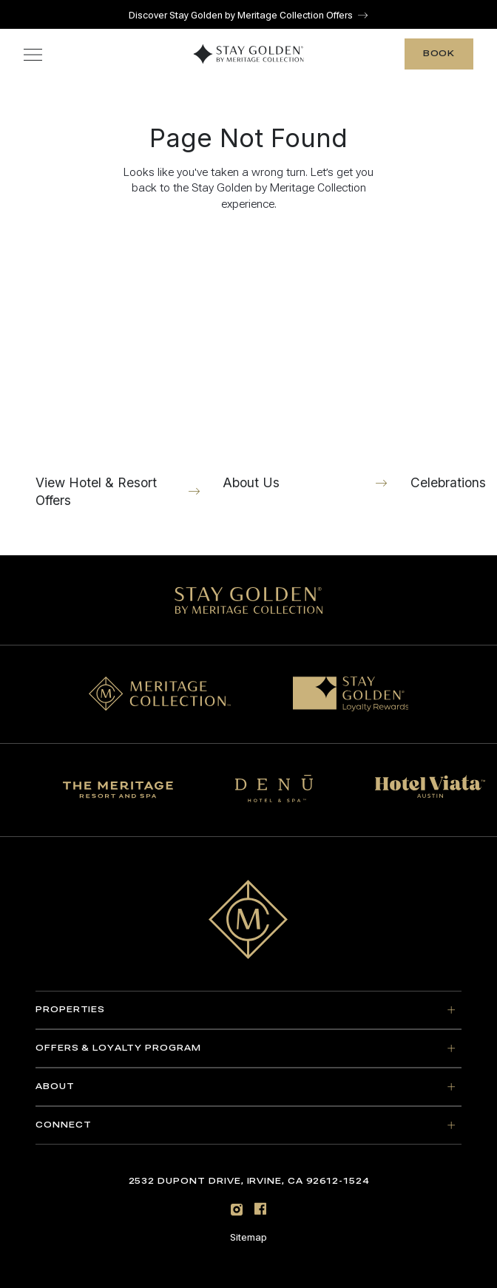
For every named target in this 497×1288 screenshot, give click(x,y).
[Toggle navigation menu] (33, 54)
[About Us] (305, 368)
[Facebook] (260, 1208)
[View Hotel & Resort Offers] (118, 376)
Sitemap (248, 1238)
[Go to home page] (248, 919)
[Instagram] (237, 1209)
